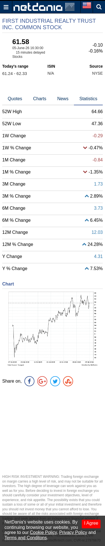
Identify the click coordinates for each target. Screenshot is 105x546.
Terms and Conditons (25, 537)
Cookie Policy (43, 532)
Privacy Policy (73, 532)
